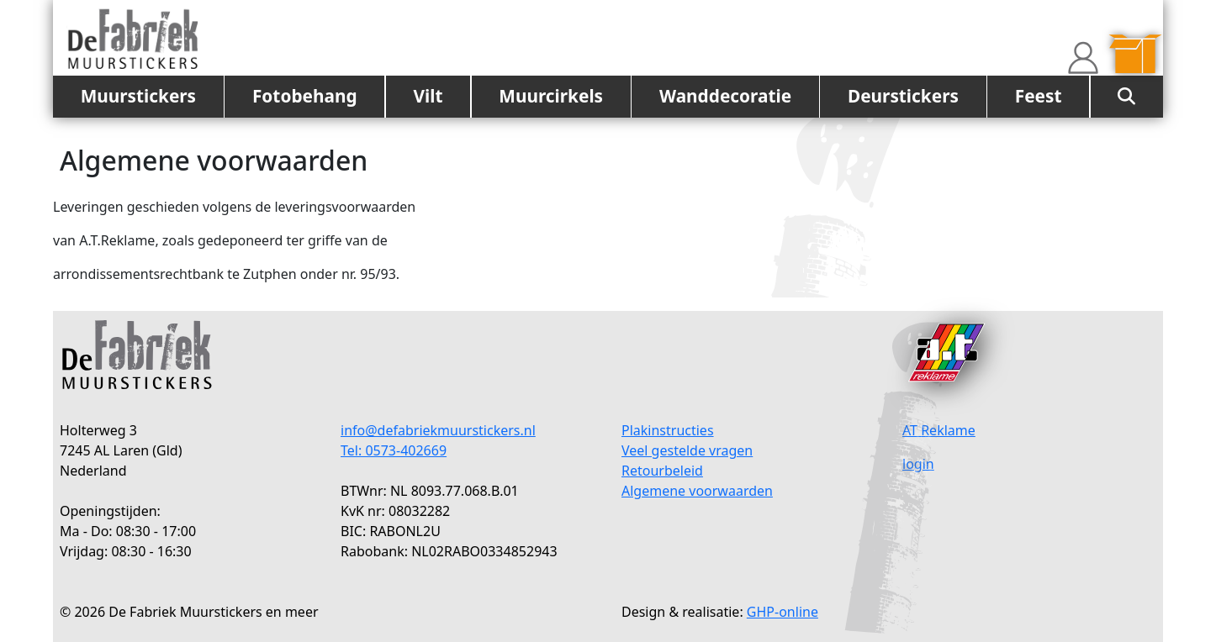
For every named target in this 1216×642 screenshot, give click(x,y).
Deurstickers (903, 96)
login (918, 464)
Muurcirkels (551, 96)
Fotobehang (304, 96)
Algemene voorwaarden (697, 491)
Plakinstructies (667, 430)
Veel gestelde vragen (687, 450)
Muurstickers (138, 96)
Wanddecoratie (725, 96)
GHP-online (782, 612)
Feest (1038, 96)
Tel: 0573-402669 (394, 450)
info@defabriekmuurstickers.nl (438, 430)
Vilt (427, 96)
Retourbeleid (662, 470)
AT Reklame (938, 430)
